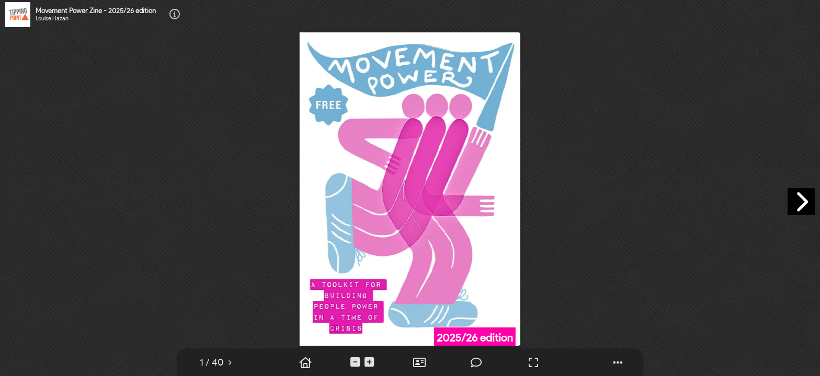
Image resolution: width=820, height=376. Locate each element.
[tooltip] (174, 15)
